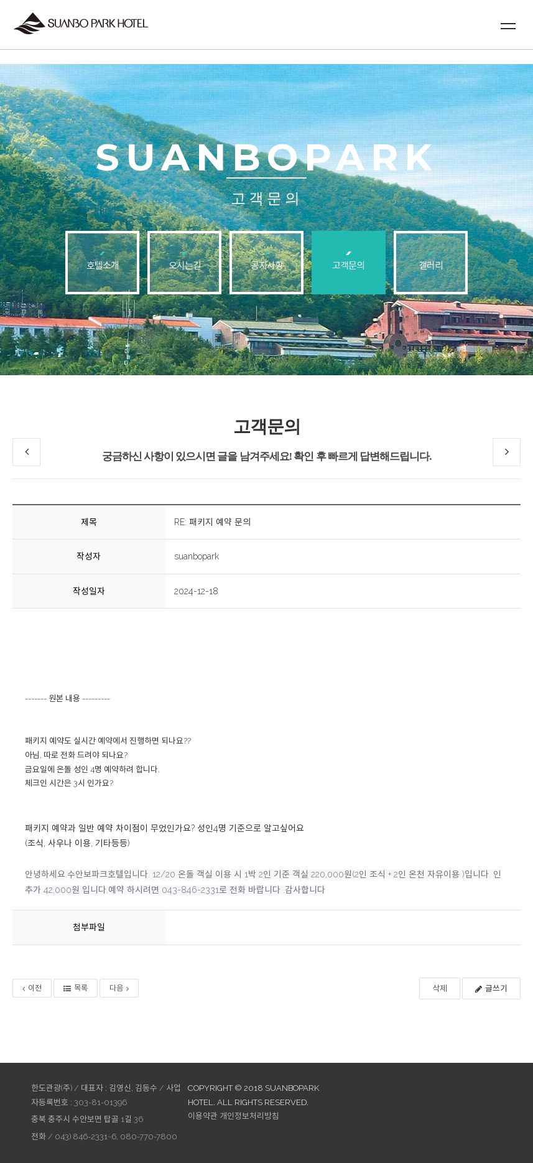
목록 (75, 988)
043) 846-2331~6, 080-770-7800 (116, 1136)
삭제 (439, 988)
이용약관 (203, 1116)
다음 (119, 988)
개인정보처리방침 (249, 1116)
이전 (32, 988)
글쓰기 (491, 988)
